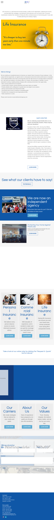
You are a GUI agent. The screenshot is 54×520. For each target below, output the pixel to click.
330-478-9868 (9, 510)
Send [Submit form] (4, 468)
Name (2, 447)
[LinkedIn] (6, 517)
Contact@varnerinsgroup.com (8, 513)
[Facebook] (3, 517)
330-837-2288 (9, 509)
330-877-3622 (8, 496)
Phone (38, 447)
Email (20, 447)
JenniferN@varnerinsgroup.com (9, 514)
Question (3, 456)
